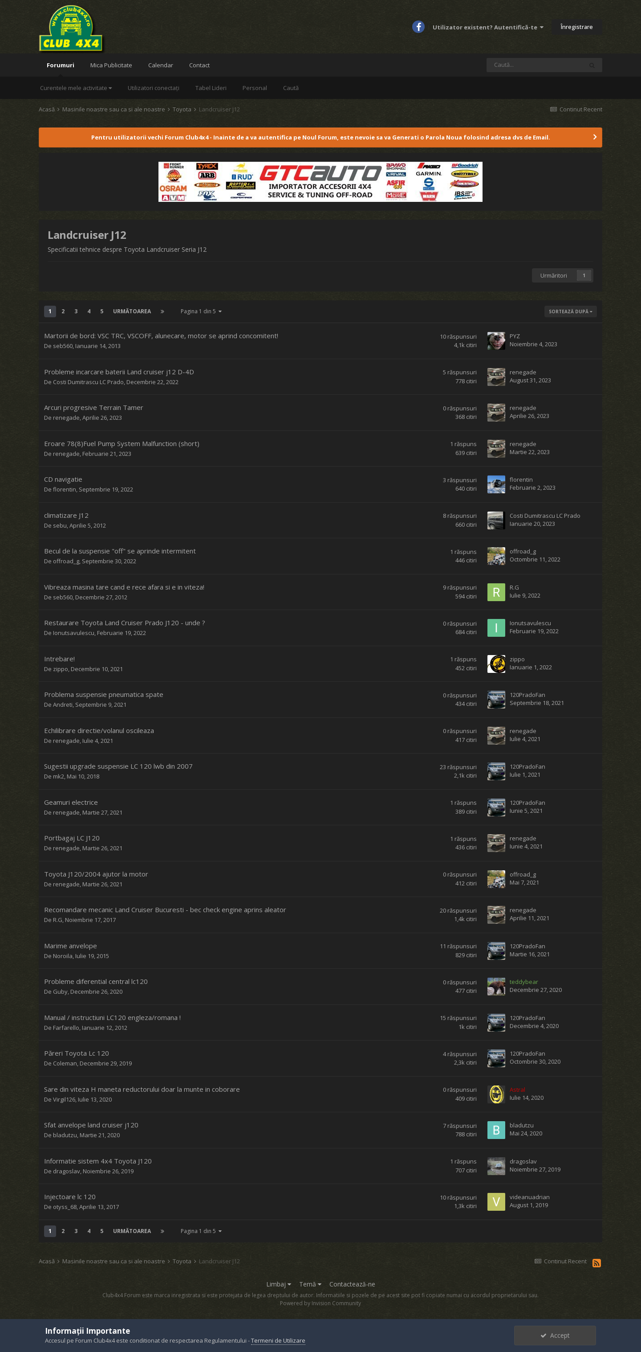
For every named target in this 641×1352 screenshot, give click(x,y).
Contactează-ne (352, 1284)
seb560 (63, 346)
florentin (64, 489)
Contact (199, 65)
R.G (514, 587)
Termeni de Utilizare (278, 1340)
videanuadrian (530, 1197)
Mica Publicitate (111, 65)
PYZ (515, 336)
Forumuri (60, 69)
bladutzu (65, 1135)
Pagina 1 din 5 (201, 311)
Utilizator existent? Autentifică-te (488, 27)
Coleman (65, 1063)
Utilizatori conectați (153, 88)
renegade (523, 372)
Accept (555, 1335)
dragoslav (66, 1171)
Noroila (63, 956)
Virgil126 (64, 1099)
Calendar (160, 65)
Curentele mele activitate (76, 88)
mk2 (58, 776)
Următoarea (132, 311)
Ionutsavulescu (73, 633)
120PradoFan (527, 695)
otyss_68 (65, 1207)
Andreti (63, 705)
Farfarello (66, 1028)
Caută (291, 88)
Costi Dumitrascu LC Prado (88, 382)
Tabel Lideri (211, 88)
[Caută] (534, 65)
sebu (60, 525)
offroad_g (66, 561)
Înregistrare (577, 27)
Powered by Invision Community (320, 1303)
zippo (60, 669)
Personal (255, 88)
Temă (310, 1284)
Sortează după (570, 311)
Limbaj (278, 1284)
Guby (60, 991)
